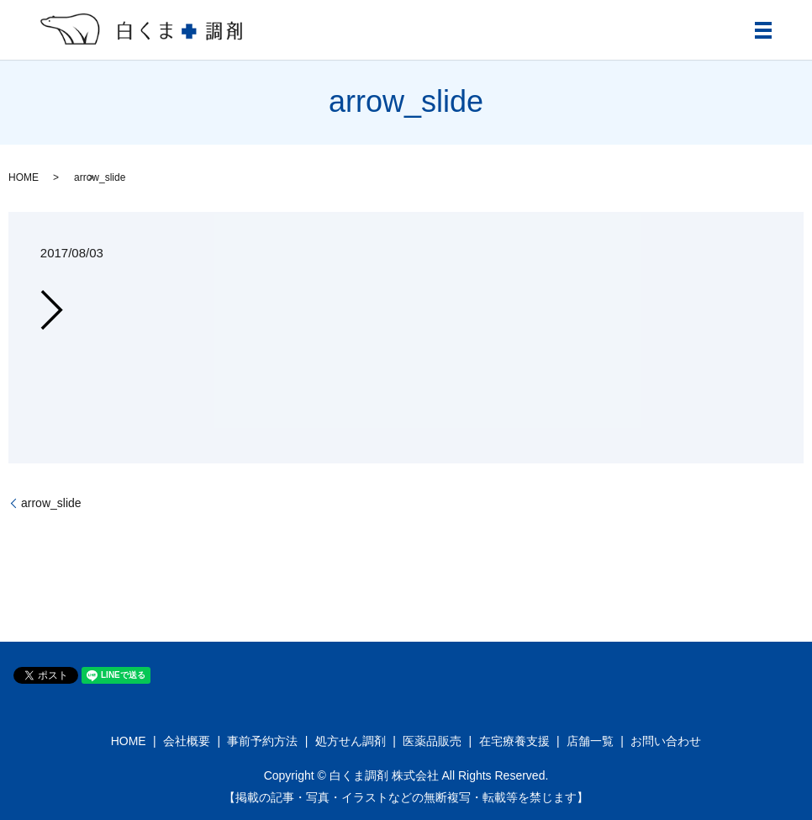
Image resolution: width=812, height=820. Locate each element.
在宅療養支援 (514, 741)
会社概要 (186, 741)
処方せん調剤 (350, 741)
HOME (23, 177)
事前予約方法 (262, 741)
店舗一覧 (590, 741)
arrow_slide (51, 503)
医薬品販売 (432, 741)
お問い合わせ (665, 741)
